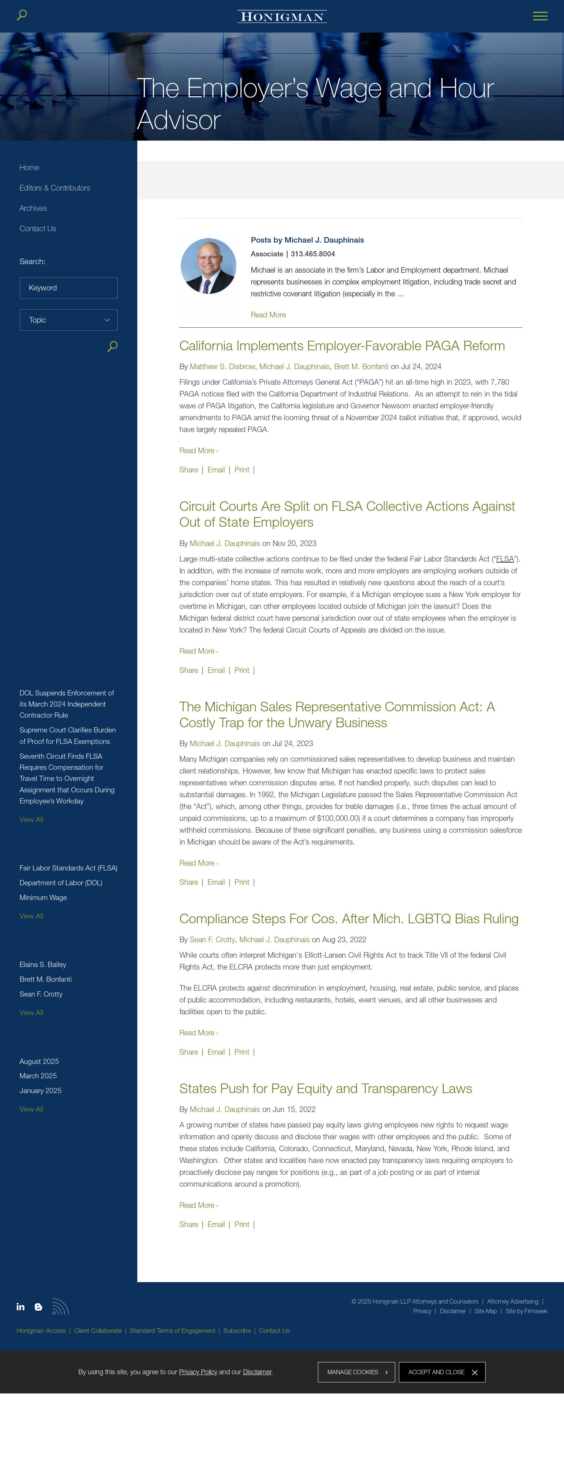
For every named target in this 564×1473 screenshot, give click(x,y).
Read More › (198, 450)
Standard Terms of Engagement (172, 1330)
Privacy (422, 1311)
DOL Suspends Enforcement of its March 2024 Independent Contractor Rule (67, 704)
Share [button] (188, 469)
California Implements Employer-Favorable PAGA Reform (342, 345)
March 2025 (38, 1076)
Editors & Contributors (55, 187)
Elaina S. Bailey (43, 964)
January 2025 (41, 1090)
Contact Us (38, 228)
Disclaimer (453, 1311)
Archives (33, 208)
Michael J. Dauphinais (294, 366)
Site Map (486, 1311)
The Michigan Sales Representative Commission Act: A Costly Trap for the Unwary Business (337, 714)
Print (242, 469)
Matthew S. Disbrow (222, 366)
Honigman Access (41, 1330)
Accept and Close (436, 1372)
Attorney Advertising (512, 1301)
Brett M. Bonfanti (46, 979)
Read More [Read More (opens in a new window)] (268, 314)
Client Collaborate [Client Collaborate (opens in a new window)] (98, 1330)
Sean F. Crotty (41, 994)
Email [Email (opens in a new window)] (216, 469)
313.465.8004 (313, 254)
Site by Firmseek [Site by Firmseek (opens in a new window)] (526, 1311)
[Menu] (540, 16)
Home (29, 167)
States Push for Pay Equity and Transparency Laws (325, 1088)
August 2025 (39, 1061)
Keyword (43, 287)
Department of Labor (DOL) (61, 883)
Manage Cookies (353, 1372)
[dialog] (282, 1372)
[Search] (22, 15)
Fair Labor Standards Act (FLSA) (69, 868)
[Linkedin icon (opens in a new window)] (20, 1308)
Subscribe (237, 1330)
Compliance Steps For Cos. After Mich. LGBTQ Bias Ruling (349, 918)
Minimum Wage (43, 897)
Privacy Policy (198, 1372)
